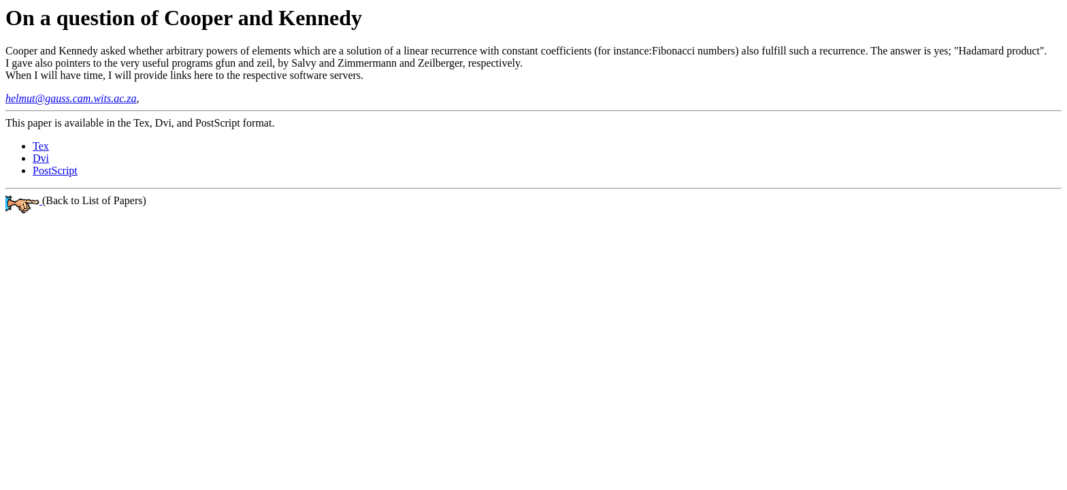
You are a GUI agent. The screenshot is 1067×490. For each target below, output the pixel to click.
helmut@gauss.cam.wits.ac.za (71, 98)
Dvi (41, 158)
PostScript (55, 170)
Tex (41, 146)
